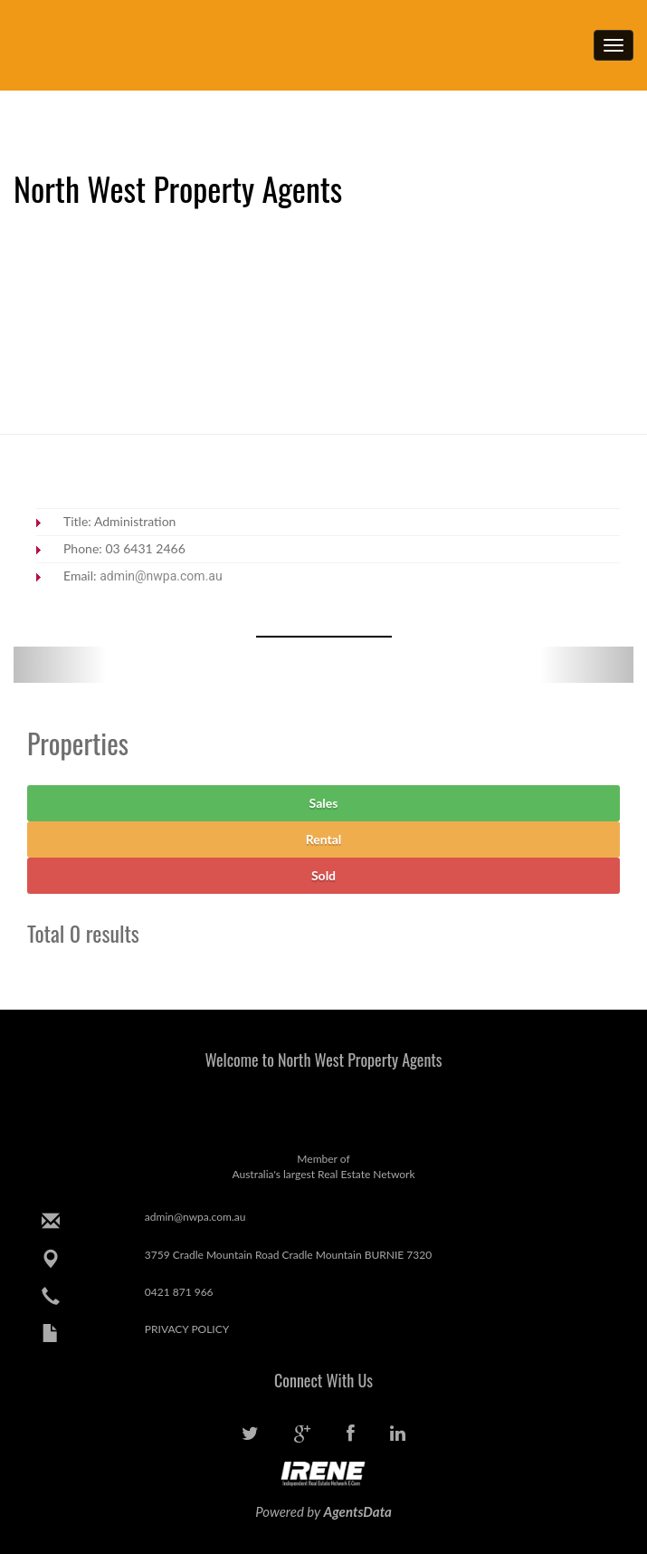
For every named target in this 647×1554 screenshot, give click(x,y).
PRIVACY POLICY (187, 1329)
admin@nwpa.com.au (161, 576)
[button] (60, 665)
